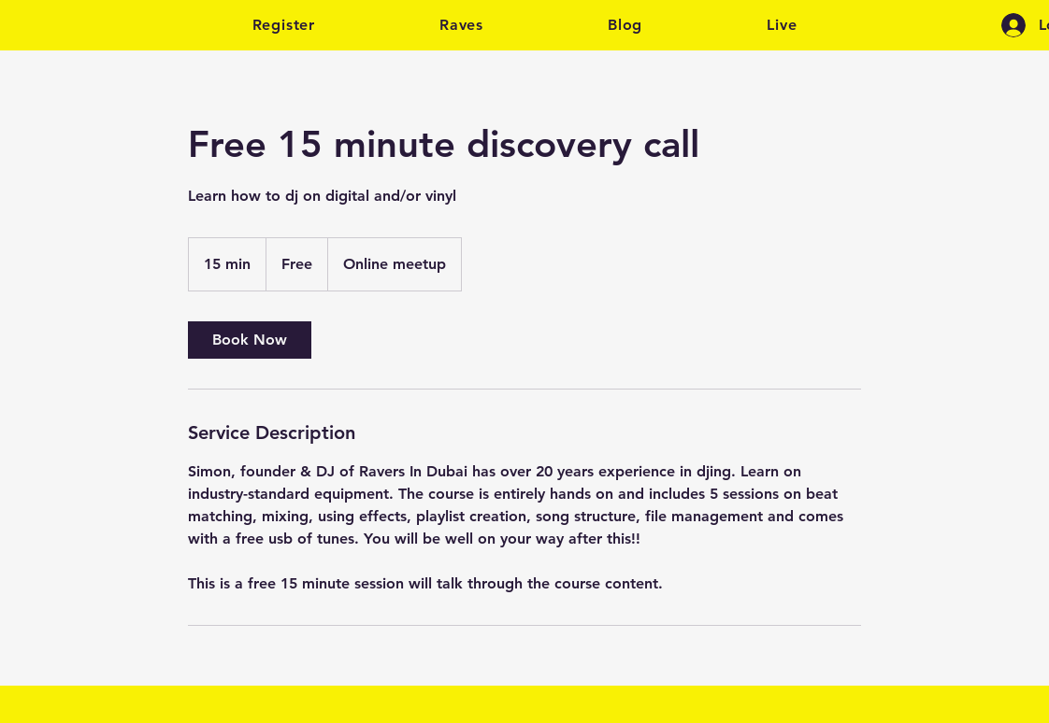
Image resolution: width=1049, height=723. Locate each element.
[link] (249, 340)
